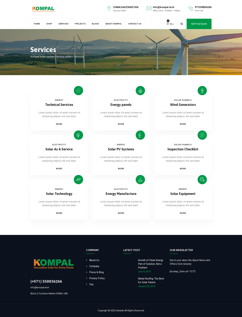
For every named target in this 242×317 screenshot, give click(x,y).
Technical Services (59, 105)
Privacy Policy (97, 278)
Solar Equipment (182, 194)
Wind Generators (183, 105)
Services (63, 24)
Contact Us (134, 24)
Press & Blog (96, 272)
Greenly (120, 310)
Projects (80, 24)
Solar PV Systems (121, 149)
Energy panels (121, 105)
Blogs (95, 24)
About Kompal (113, 24)
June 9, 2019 (144, 271)
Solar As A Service (59, 149)
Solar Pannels (183, 100)
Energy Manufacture (121, 194)
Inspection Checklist (183, 149)
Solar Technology (59, 194)
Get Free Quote (199, 24)
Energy (59, 100)
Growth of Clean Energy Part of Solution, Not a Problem (150, 264)
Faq (91, 284)
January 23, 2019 (146, 286)
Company (94, 266)
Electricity (121, 100)
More (59, 124)
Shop (49, 24)
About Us (94, 260)
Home (37, 24)
